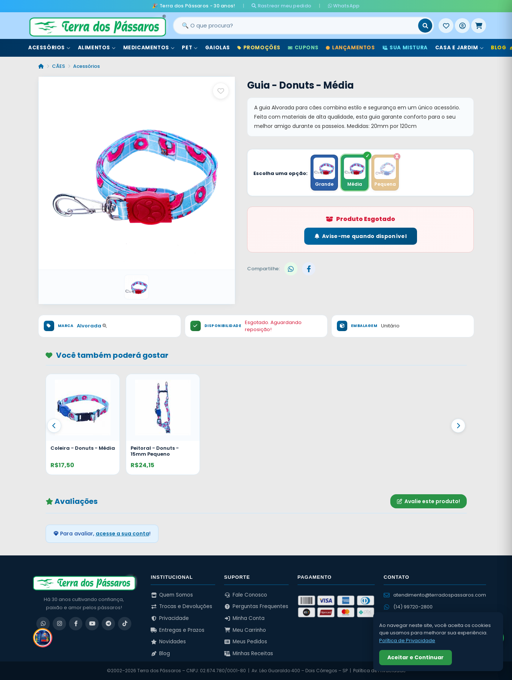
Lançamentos (350, 47)
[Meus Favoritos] (446, 25)
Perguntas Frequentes (256, 606)
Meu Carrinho (245, 630)
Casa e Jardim (459, 47)
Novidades (168, 641)
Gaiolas (217, 47)
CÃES (58, 66)
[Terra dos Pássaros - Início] (97, 25)
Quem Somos (172, 594)
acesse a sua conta (122, 533)
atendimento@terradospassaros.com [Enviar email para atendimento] (435, 594)
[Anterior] (54, 426)
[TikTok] (124, 623)
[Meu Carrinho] (478, 25)
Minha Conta (244, 618)
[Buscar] (425, 26)
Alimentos (97, 47)
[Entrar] (462, 25)
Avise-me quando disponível (361, 236)
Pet (189, 47)
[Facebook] (75, 623)
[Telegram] (108, 623)
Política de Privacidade (407, 640)
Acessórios (49, 47)
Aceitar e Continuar (415, 657)
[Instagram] (59, 623)
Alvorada (92, 325)
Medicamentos (149, 47)
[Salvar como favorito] (221, 91)
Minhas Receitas (248, 653)
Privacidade (170, 618)
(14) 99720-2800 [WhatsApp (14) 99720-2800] (408, 606)
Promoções (258, 47)
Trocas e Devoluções (181, 606)
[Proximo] (458, 426)
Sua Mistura (405, 47)
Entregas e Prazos (177, 630)
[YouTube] (92, 623)
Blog (160, 653)
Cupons (303, 47)
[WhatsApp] (43, 623)
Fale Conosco (245, 594)
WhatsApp (344, 6)
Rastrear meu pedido (281, 6)
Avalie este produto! (428, 501)
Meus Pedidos (245, 641)
